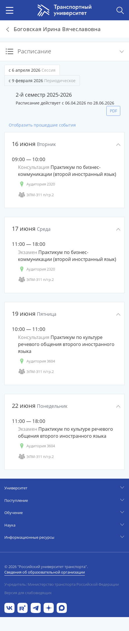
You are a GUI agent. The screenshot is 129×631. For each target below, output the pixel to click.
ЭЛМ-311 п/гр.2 (36, 195)
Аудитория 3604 (36, 361)
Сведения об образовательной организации (44, 572)
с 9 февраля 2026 (42, 80)
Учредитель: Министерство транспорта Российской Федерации (61, 584)
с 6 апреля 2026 (32, 70)
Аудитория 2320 (36, 184)
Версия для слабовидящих (28, 592)
